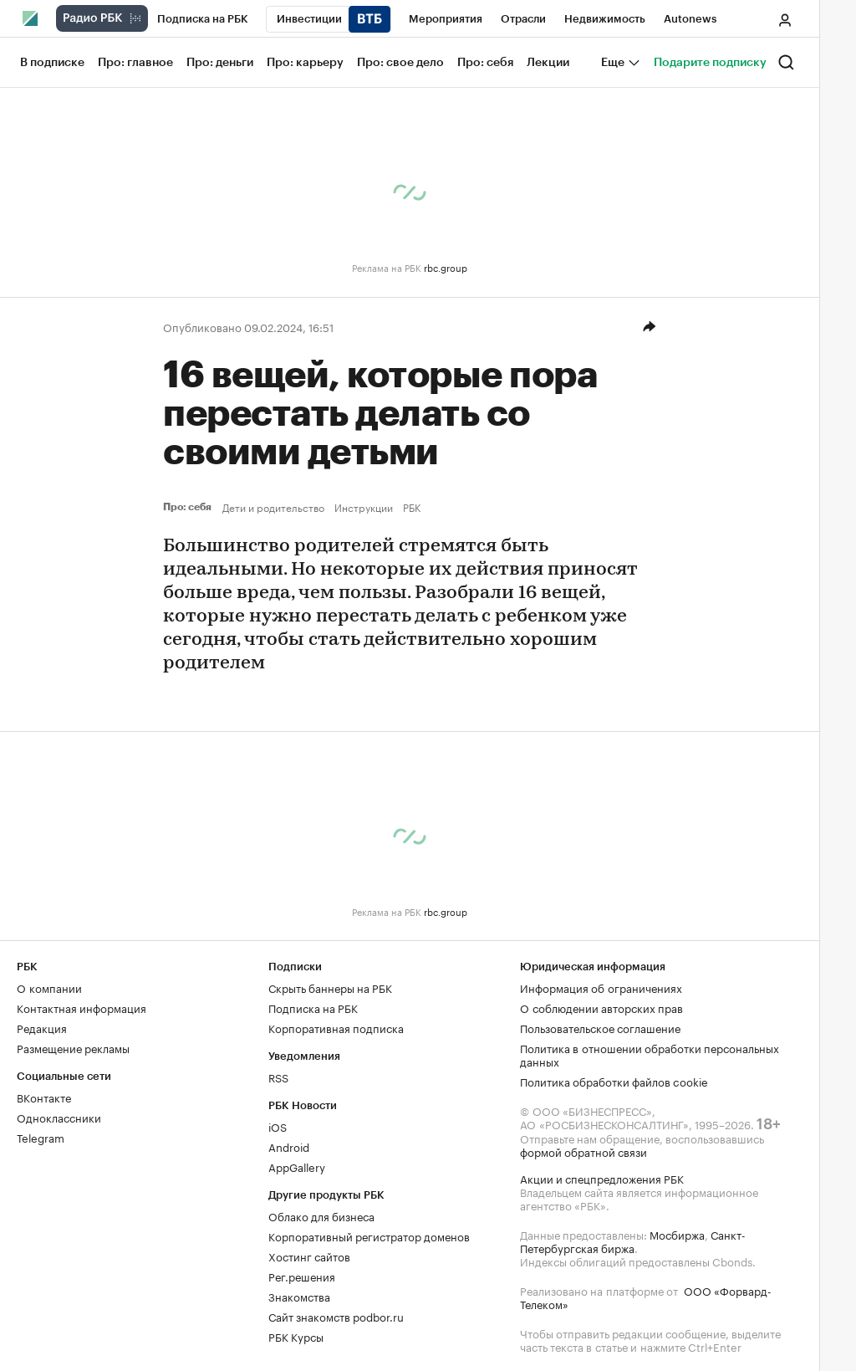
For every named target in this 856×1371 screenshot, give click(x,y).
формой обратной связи (583, 1151)
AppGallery (296, 1166)
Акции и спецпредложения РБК (602, 1177)
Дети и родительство (273, 507)
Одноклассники (59, 1116)
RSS (278, 1076)
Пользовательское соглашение (600, 1027)
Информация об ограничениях (601, 987)
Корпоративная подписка (336, 1027)
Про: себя (189, 507)
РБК (411, 507)
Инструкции (363, 507)
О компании (49, 987)
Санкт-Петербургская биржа (633, 1240)
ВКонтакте (44, 1096)
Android (288, 1146)
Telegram (40, 1136)
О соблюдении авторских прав (601, 1007)
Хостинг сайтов (309, 1255)
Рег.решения (301, 1275)
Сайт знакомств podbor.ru (336, 1315)
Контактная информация (81, 1007)
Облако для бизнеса (321, 1215)
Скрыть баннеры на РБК (330, 987)
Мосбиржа (677, 1233)
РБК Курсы (296, 1336)
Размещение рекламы (73, 1047)
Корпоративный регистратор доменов (369, 1235)
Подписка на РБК (313, 1007)
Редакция (42, 1027)
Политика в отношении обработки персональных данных (649, 1054)
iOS (277, 1126)
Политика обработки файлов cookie (614, 1080)
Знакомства (299, 1295)
